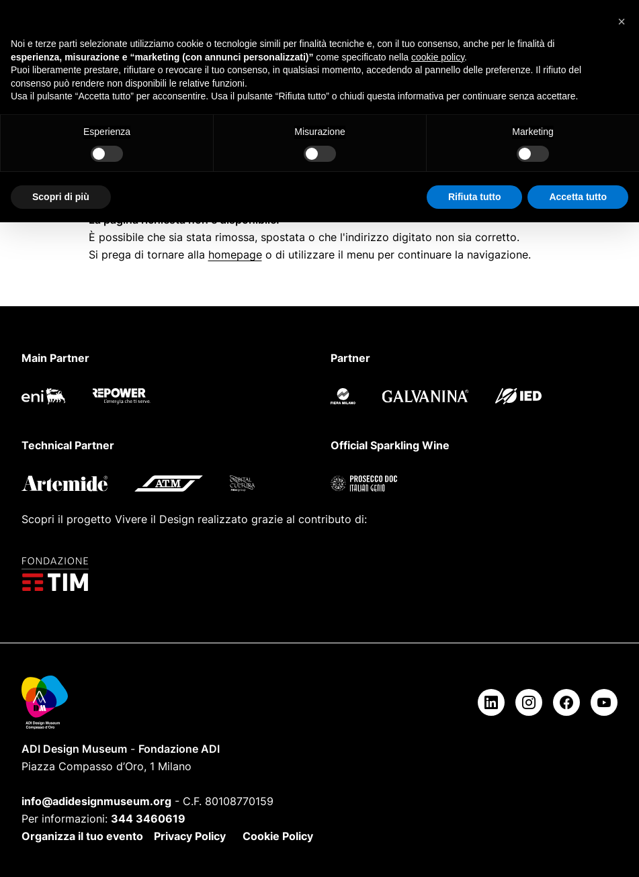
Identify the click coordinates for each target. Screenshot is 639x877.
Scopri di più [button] (60, 196)
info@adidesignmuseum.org (96, 801)
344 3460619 (148, 818)
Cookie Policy (278, 836)
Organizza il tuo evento (82, 836)
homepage (235, 254)
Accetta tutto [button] (578, 196)
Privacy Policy (190, 836)
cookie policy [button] (437, 57)
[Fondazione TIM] (319, 574)
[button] (621, 21)
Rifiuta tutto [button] (474, 196)
